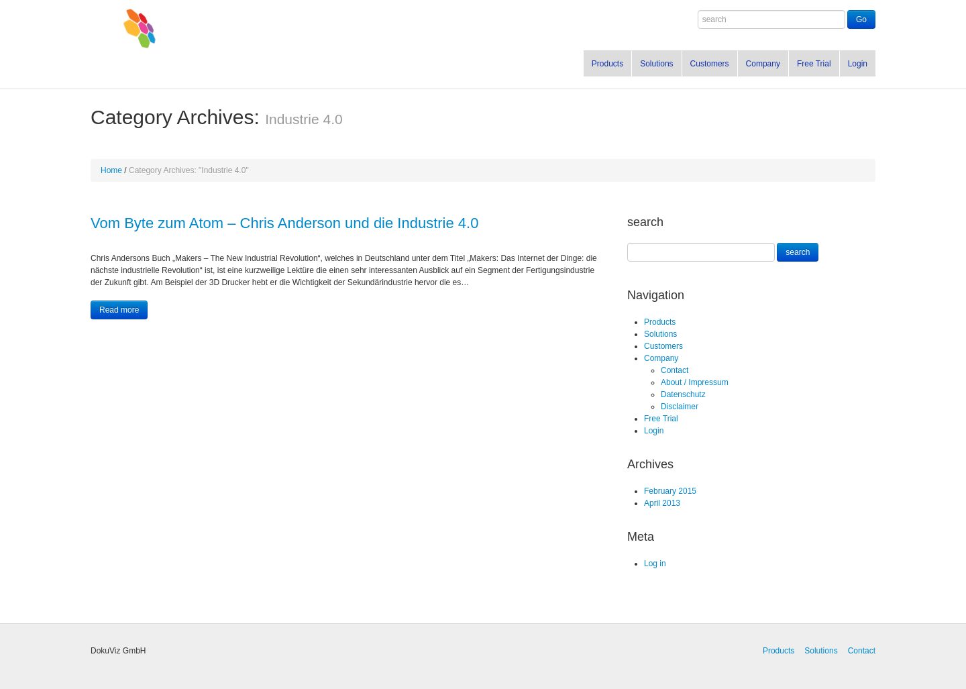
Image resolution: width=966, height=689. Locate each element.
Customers (709, 63)
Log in (655, 563)
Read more (119, 310)
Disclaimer (679, 406)
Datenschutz (683, 394)
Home (111, 170)
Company (763, 63)
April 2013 (662, 503)
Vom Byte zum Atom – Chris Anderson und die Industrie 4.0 (284, 223)
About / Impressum (695, 382)
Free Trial (814, 63)
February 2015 (670, 491)
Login (857, 63)
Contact (674, 370)
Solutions (656, 63)
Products (607, 63)
